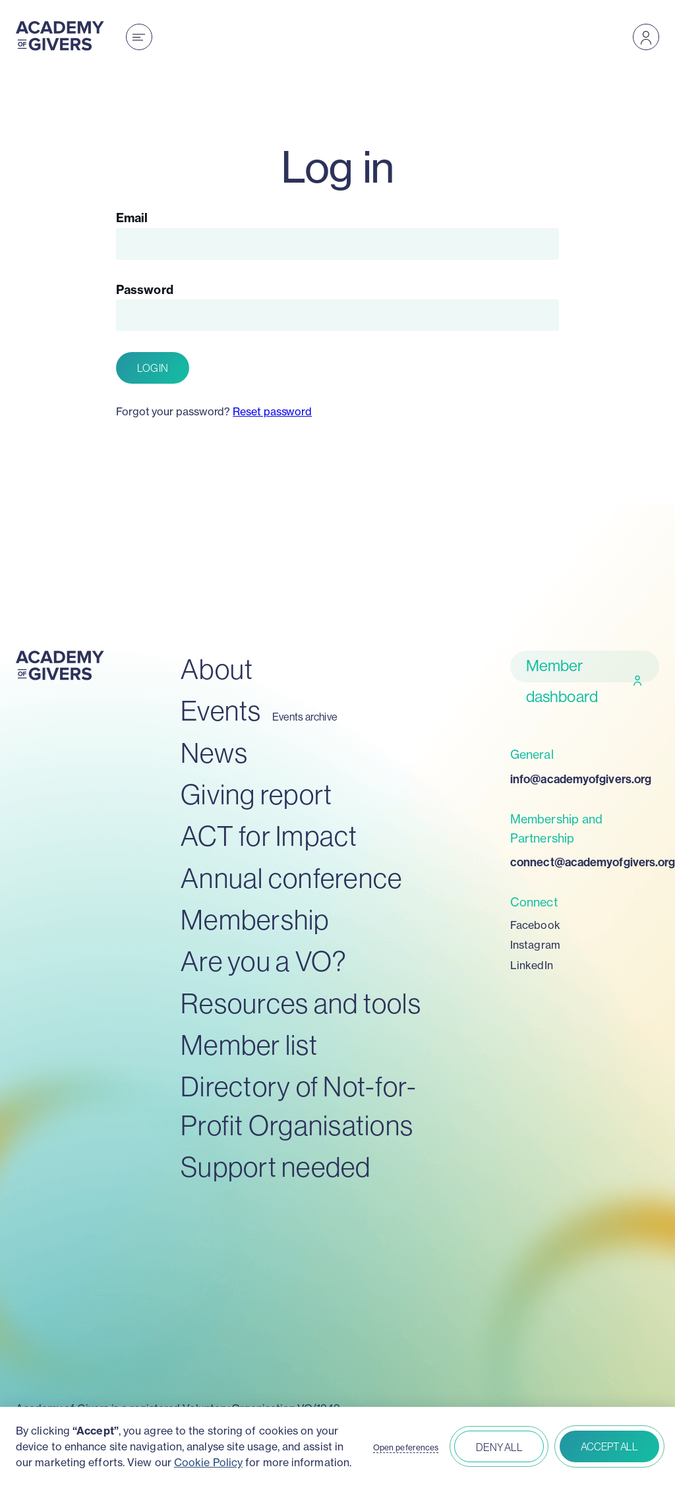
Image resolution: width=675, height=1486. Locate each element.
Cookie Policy (208, 1462)
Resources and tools (301, 1003)
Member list (249, 1045)
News (214, 753)
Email (132, 217)
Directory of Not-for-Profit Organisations (299, 1106)
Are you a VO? (264, 961)
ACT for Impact (269, 836)
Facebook (535, 925)
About (217, 669)
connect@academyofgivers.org (584, 862)
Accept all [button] (609, 1446)
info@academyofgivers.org (580, 779)
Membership (255, 920)
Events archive (305, 717)
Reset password (272, 411)
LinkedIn (531, 965)
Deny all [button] (499, 1447)
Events (221, 711)
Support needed (276, 1167)
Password (144, 289)
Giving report (256, 794)
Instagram (535, 944)
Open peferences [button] (405, 1447)
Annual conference (291, 878)
